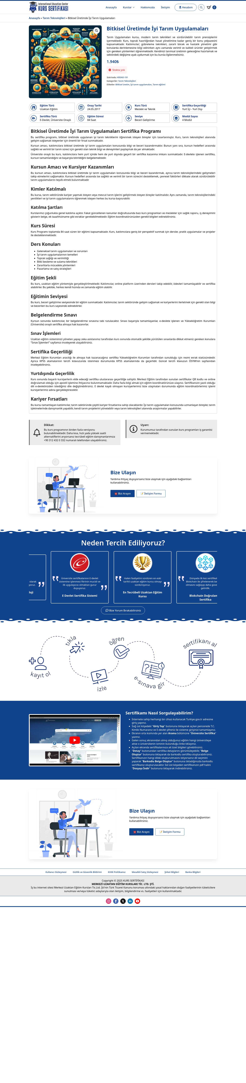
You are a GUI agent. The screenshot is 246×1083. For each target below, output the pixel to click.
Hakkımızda (148, 7)
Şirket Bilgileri (172, 872)
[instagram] (108, 901)
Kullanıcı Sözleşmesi (55, 872)
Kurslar (127, 7)
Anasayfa (111, 7)
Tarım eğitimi (159, 84)
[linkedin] (130, 901)
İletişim (165, 7)
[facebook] (115, 901)
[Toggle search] (201, 7)
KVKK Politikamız (117, 872)
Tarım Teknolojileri (54, 18)
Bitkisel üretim (122, 84)
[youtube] (137, 901)
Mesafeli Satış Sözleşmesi (145, 872)
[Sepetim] (211, 7)
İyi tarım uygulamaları (141, 84)
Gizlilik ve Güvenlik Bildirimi (87, 872)
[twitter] (123, 901)
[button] (96, 30)
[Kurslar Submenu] (135, 7)
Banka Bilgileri (193, 872)
